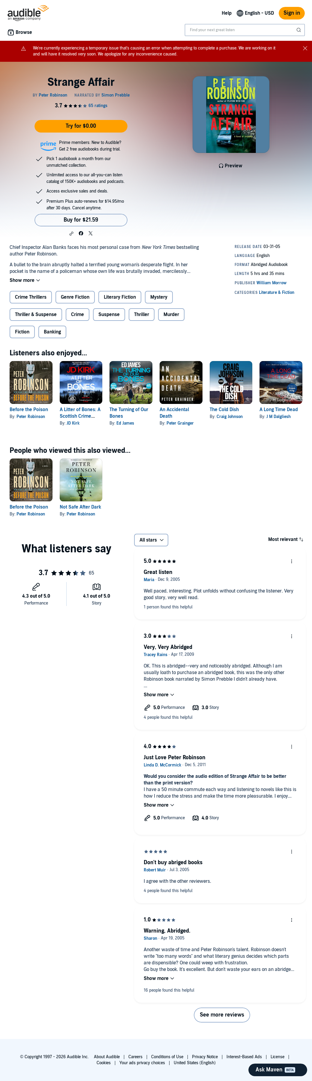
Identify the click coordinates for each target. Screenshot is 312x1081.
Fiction (22, 332)
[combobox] (245, 30)
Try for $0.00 (81, 126)
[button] (71, 233)
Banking (52, 332)
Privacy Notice (205, 1056)
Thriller (141, 315)
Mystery (158, 297)
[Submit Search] (299, 30)
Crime (77, 315)
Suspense (109, 315)
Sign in (292, 13)
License (277, 1056)
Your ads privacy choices (142, 1062)
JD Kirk (73, 423)
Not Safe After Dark (80, 507)
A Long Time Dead (279, 410)
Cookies (104, 1062)
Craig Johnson (230, 416)
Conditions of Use (167, 1056)
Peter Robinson (30, 416)
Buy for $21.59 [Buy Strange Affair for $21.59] (81, 220)
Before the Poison (29, 410)
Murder (171, 315)
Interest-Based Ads (244, 1056)
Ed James (125, 423)
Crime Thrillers (30, 297)
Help (227, 13)
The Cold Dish (224, 410)
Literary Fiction (120, 297)
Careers (135, 1056)
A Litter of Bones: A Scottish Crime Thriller (80, 416)
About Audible (107, 1056)
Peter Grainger (180, 423)
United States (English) (195, 1062)
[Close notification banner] (305, 48)
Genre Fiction (75, 297)
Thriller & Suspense (36, 315)
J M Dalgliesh (278, 416)
